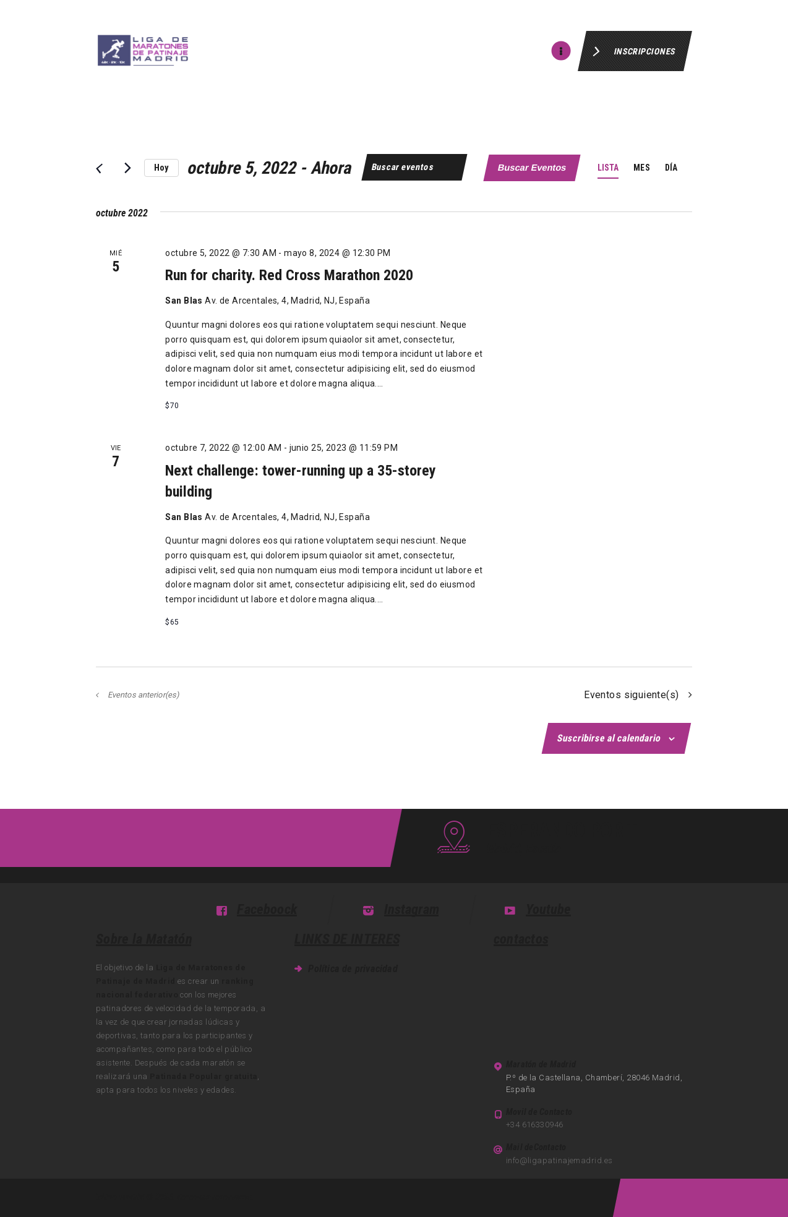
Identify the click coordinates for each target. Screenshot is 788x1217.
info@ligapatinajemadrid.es (559, 1160)
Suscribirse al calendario (610, 738)
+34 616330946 (534, 1124)
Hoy (161, 167)
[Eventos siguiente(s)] (127, 168)
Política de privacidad (352, 969)
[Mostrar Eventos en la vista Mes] (641, 168)
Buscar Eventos (532, 168)
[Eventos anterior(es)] (98, 168)
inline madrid (120, 1197)
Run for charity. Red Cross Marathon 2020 (289, 275)
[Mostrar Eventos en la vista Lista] (608, 168)
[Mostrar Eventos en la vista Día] (671, 168)
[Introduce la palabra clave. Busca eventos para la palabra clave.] (414, 167)
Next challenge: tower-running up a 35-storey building (300, 481)
